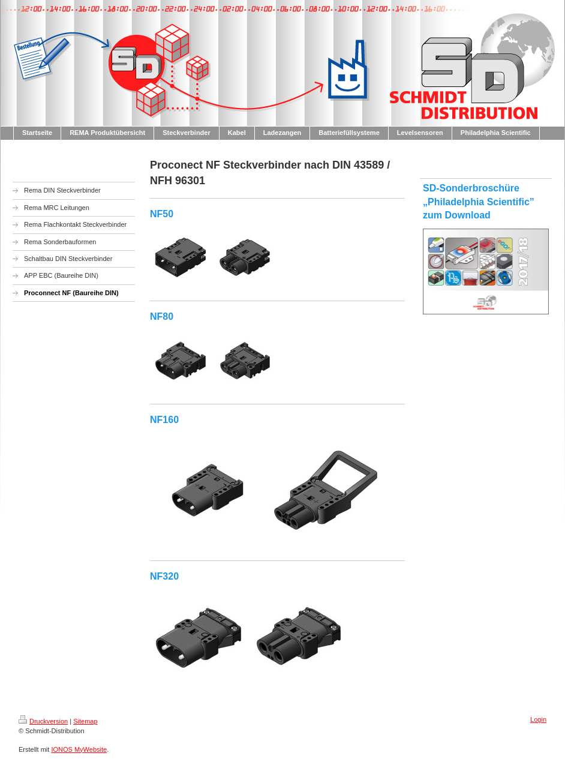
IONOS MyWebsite (79, 749)
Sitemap (85, 721)
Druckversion (43, 721)
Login (538, 719)
